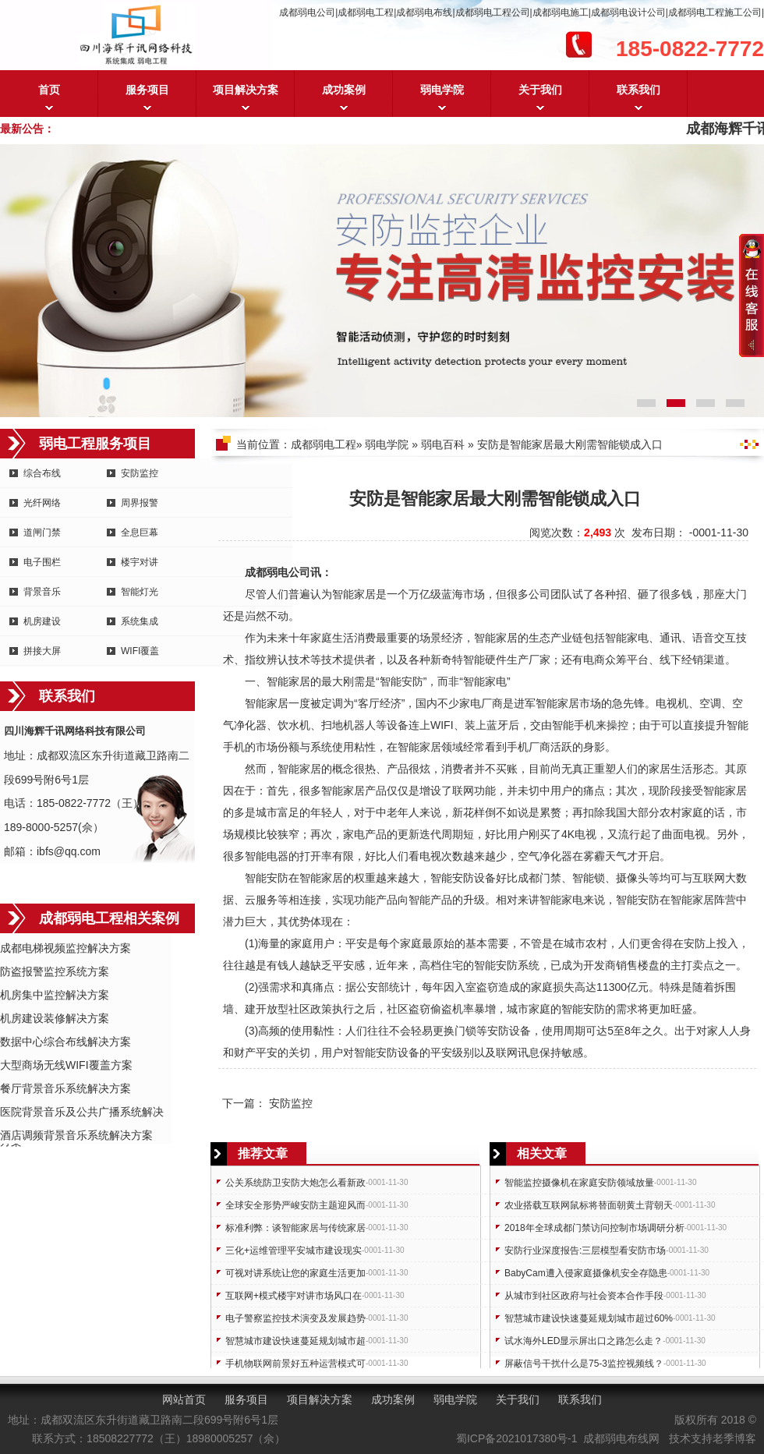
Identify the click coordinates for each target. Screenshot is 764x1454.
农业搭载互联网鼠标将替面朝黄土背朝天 (588, 1205)
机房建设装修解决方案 (54, 1018)
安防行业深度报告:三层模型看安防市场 (585, 1250)
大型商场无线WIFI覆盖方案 (66, 1065)
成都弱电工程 (323, 444)
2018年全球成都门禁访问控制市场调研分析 (594, 1227)
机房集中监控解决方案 (54, 995)
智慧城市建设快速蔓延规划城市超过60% (588, 1318)
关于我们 (540, 89)
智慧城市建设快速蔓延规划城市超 (295, 1340)
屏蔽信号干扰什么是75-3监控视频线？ (583, 1363)
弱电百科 (443, 444)
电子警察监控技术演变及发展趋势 (295, 1318)
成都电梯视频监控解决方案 (65, 948)
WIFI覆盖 (140, 651)
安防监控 (139, 473)
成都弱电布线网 (621, 1438)
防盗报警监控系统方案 (54, 971)
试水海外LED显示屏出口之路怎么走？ (583, 1340)
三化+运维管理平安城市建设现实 (293, 1250)
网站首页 (184, 1399)
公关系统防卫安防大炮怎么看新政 (295, 1182)
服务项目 (147, 89)
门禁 (550, 878)
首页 (49, 89)
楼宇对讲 (139, 562)
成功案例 (344, 89)
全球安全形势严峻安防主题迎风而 (295, 1205)
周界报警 (139, 502)
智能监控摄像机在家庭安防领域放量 (579, 1182)
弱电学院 (442, 89)
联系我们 (638, 89)
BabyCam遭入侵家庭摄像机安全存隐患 (585, 1273)
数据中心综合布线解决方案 (65, 1041)
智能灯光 (139, 591)
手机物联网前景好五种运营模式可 (295, 1363)
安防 (412, 681)
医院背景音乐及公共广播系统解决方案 (82, 1113)
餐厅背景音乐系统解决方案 (65, 1088)
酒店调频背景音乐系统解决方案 (76, 1135)
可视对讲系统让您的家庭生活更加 (295, 1273)
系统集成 (139, 621)
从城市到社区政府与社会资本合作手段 (583, 1295)
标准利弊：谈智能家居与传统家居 (295, 1227)
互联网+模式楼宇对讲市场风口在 (293, 1295)
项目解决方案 (245, 89)
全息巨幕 (139, 532)
